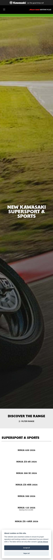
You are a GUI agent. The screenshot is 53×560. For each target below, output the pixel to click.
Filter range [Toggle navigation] (26, 421)
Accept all (26, 548)
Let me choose (43, 542)
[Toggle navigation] (4, 9)
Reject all (26, 553)
